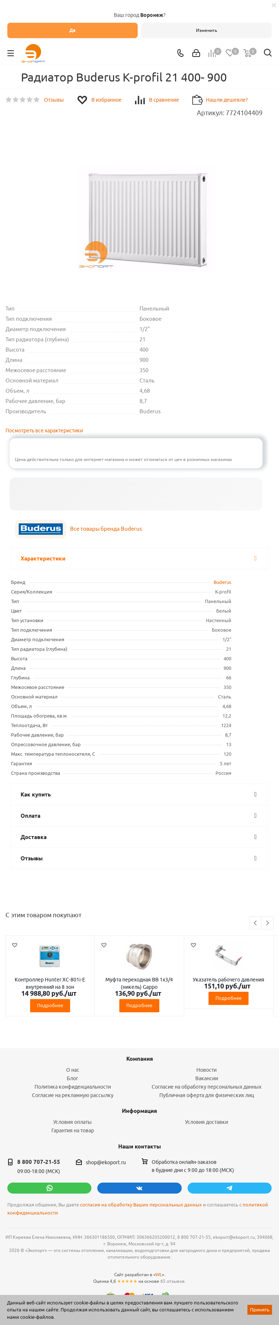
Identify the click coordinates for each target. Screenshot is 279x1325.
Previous (256, 923)
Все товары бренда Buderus (106, 529)
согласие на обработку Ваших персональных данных (141, 1205)
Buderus (222, 582)
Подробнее (50, 1005)
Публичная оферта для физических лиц (206, 1095)
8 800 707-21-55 (38, 1162)
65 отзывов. (173, 1281)
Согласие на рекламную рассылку (72, 1095)
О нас (72, 1070)
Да (72, 30)
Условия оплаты (72, 1122)
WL (159, 1274)
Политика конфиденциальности (73, 1087)
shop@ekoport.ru (106, 1162)
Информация (139, 1111)
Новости (206, 1070)
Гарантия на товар (72, 1130)
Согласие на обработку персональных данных (206, 1087)
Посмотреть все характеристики (44, 430)
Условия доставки (206, 1122)
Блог (72, 1078)
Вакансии (206, 1078)
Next (267, 923)
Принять (259, 1310)
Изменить (206, 30)
